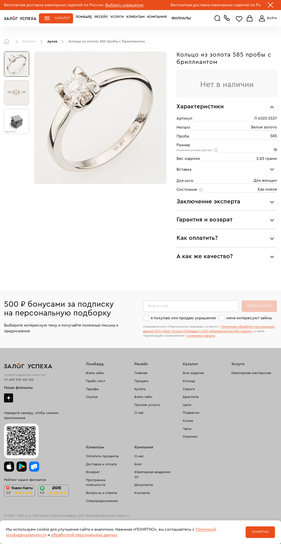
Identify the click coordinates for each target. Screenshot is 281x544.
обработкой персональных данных (84, 535)
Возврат (93, 472)
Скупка (92, 397)
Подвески (191, 413)
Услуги (117, 18)
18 (275, 150)
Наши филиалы (18, 388)
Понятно (260, 532)
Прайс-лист (95, 381)
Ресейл (101, 18)
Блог (138, 464)
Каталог (62, 18)
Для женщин (265, 180)
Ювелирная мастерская (251, 373)
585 (273, 136)
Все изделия (193, 373)
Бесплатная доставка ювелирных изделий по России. (54, 5)
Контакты (142, 493)
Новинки (190, 436)
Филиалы (178, 18)
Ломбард (84, 18)
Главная (8, 41)
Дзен (8, 397)
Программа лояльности (95, 482)
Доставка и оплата (101, 464)
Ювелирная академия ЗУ (152, 474)
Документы (143, 485)
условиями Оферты (201, 335)
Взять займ (95, 373)
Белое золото (264, 127)
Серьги (189, 389)
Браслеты (191, 397)
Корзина (250, 19)
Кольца (189, 381)
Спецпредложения (102, 501)
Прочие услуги (147, 405)
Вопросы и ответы (101, 493)
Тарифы (92, 389)
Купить (140, 389)
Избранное (239, 19)
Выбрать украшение (124, 5)
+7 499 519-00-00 (19, 380)
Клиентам (135, 18)
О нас (139, 413)
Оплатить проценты (102, 456)
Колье (188, 421)
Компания (157, 18)
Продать (141, 381)
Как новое (267, 189)
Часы (187, 429)
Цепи (187, 405)
